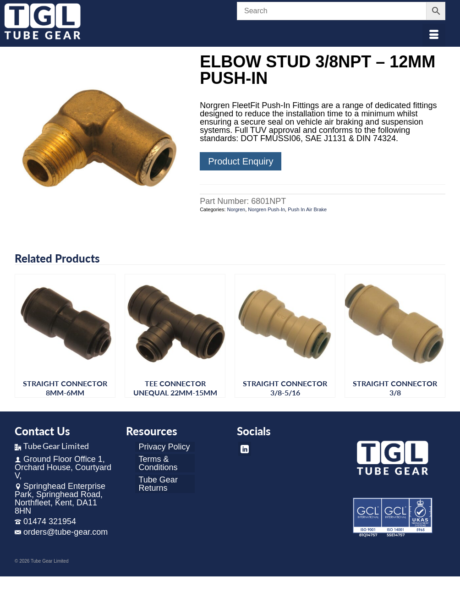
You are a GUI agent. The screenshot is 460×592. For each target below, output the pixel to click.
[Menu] (433, 35)
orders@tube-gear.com (61, 532)
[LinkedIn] (244, 449)
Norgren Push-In (266, 209)
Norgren (236, 209)
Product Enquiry (240, 161)
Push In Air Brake (307, 209)
